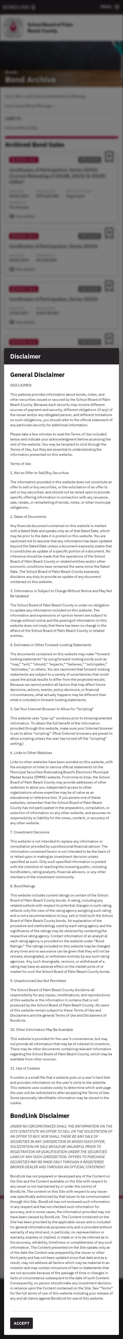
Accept (21, 1323)
